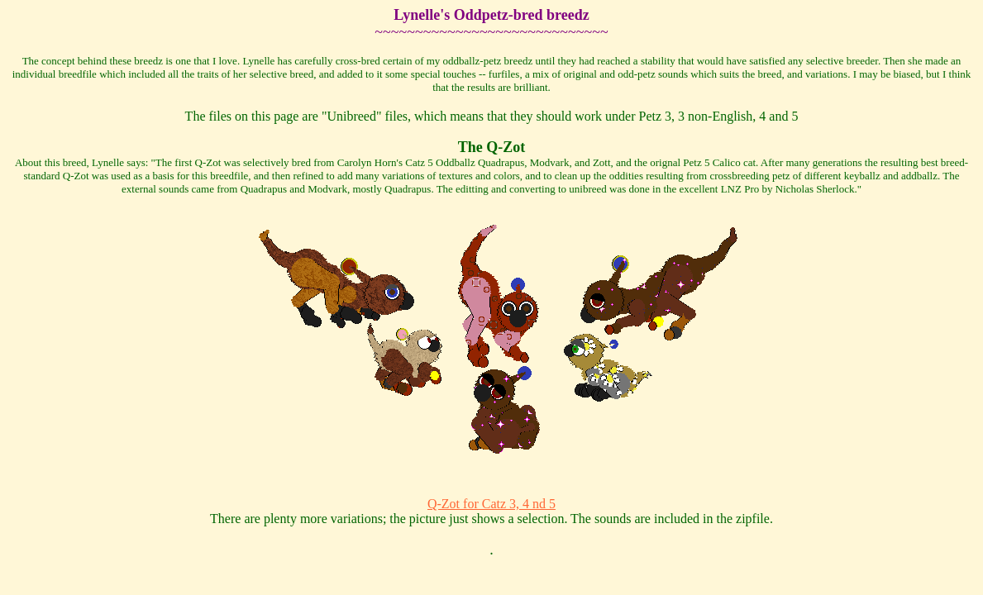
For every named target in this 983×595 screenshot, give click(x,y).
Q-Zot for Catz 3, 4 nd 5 (491, 504)
